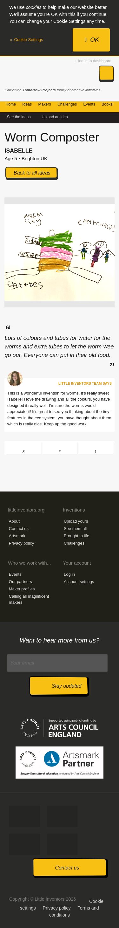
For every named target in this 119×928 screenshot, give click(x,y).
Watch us (62, 844)
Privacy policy (21, 543)
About (14, 521)
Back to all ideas (32, 172)
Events (15, 574)
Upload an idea (55, 117)
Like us (24, 816)
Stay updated (67, 686)
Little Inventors (32, 72)
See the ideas (19, 117)
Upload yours (76, 521)
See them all (75, 528)
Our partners (20, 581)
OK (92, 39)
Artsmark (17, 535)
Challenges (74, 543)
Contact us (19, 528)
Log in (69, 574)
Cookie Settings (26, 39)
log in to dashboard (93, 61)
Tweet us (62, 816)
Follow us (24, 844)
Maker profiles (22, 589)
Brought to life (76, 535)
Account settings (79, 581)
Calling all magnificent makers (29, 599)
